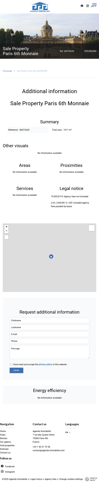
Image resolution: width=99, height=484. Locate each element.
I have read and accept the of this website (40, 364)
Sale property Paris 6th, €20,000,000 (32, 71)
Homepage (7, 71)
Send (16, 370)
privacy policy (45, 364)
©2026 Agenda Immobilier (14, 479)
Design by (90, 479)
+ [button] (6, 227)
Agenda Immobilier (42, 431)
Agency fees (50, 479)
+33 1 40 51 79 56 (41, 447)
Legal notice (36, 479)
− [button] (6, 231)
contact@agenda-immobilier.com (49, 450)
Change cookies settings (71, 479)
